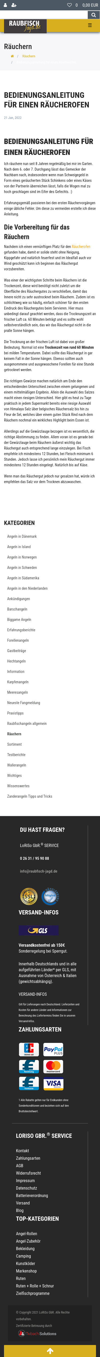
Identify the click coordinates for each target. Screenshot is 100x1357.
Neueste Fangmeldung (23, 703)
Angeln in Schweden (22, 567)
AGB (19, 1165)
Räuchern (28, 56)
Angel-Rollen (26, 1233)
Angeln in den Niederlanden (27, 588)
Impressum (25, 1180)
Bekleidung (25, 1248)
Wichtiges (14, 775)
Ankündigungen (18, 599)
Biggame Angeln (19, 619)
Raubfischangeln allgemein (27, 723)
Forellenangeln (18, 640)
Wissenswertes (18, 786)
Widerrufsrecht (28, 1173)
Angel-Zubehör (28, 1241)
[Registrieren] (14, 5)
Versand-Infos (26, 1021)
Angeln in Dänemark (22, 536)
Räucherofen (81, 246)
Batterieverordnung (32, 1195)
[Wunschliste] (69, 5)
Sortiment (14, 744)
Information (15, 671)
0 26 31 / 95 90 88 (34, 858)
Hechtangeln (16, 661)
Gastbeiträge (16, 651)
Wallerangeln (16, 765)
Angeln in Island (19, 547)
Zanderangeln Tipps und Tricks (29, 796)
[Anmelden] (5, 5)
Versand (23, 1203)
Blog (19, 1210)
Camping (23, 1256)
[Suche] (93, 15)
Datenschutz (26, 1188)
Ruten (21, 1278)
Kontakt (22, 1150)
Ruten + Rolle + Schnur (35, 1285)
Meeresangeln (17, 692)
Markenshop (26, 1271)
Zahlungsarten (40, 1029)
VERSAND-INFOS (39, 912)
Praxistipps (15, 713)
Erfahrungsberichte (21, 630)
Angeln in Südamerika (23, 578)
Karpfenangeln (18, 682)
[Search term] (43, 15)
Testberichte (16, 755)
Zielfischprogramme (33, 1293)
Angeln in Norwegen (22, 557)
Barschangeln (17, 609)
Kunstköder (25, 1263)
